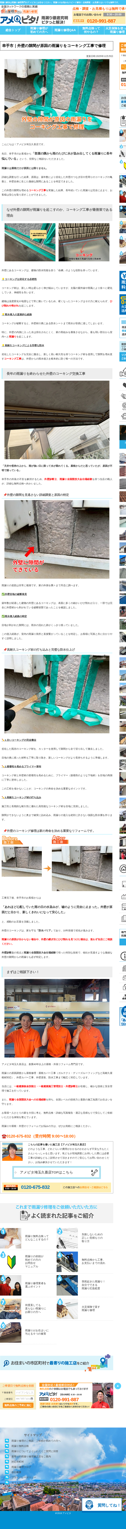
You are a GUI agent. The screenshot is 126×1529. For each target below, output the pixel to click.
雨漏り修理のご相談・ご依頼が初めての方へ (36, 1440)
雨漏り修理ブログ (21, 1467)
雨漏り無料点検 (20, 1446)
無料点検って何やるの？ (91, 30)
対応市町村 (17, 1461)
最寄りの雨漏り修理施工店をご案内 (31, 1456)
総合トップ (13, 30)
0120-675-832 (35, 1187)
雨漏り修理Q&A (65, 30)
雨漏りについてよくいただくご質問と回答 (34, 1451)
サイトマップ (18, 1482)
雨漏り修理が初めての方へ (39, 30)
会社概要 (16, 1472)
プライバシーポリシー (23, 1477)
